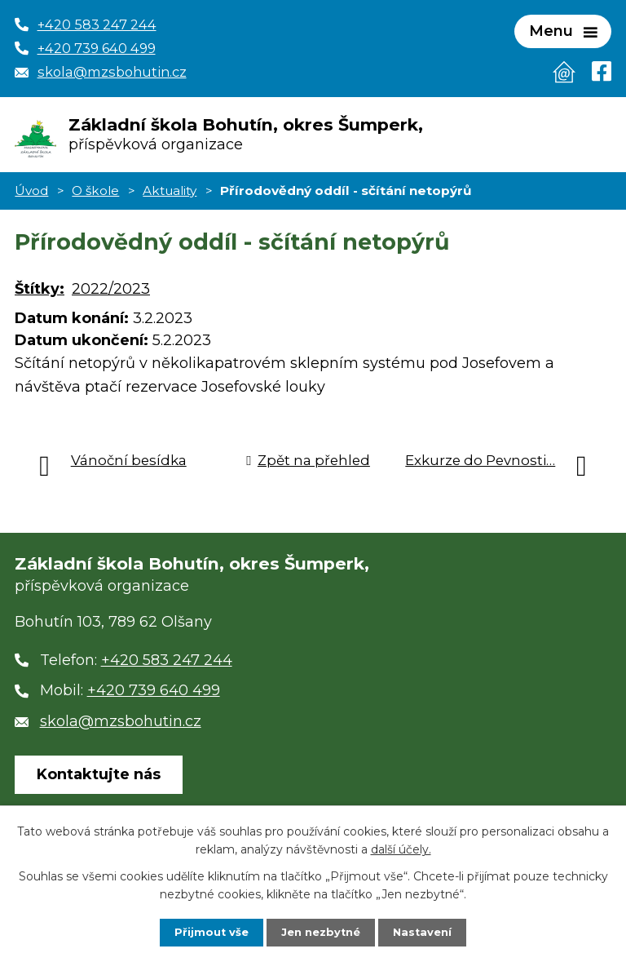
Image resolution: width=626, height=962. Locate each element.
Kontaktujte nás (99, 781)
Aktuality (169, 196)
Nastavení (427, 931)
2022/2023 (111, 295)
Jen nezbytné (321, 931)
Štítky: (39, 295)
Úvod (31, 196)
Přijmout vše (207, 931)
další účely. (401, 847)
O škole (95, 196)
